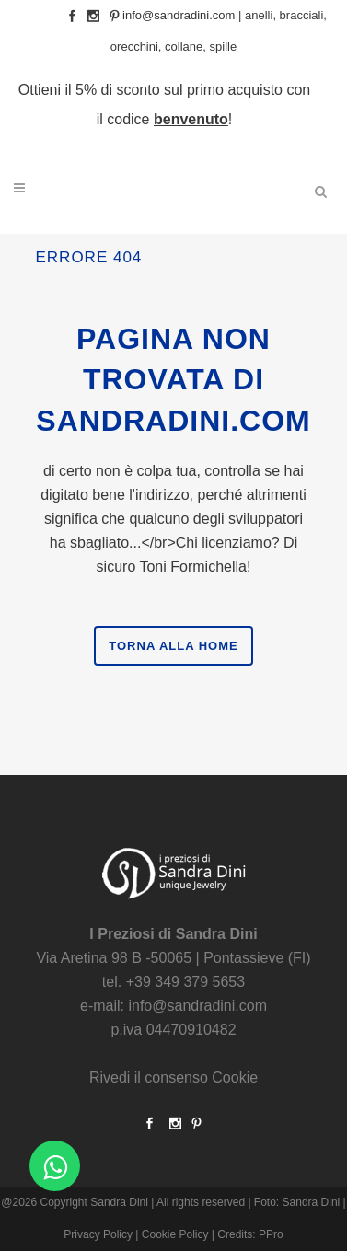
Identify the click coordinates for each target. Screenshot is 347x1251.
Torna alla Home (173, 646)
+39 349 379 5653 (185, 982)
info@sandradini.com (178, 15)
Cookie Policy (175, 1234)
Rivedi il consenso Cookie (173, 1077)
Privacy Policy (98, 1234)
